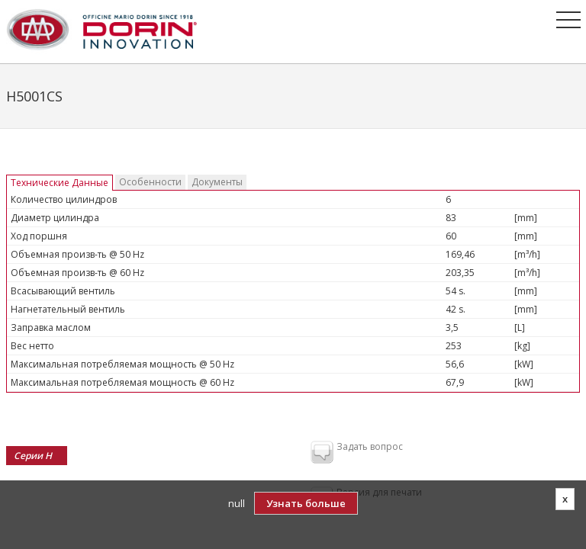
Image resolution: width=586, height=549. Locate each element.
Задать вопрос (357, 453)
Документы (217, 181)
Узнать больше (306, 503)
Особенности (150, 181)
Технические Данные (59, 182)
